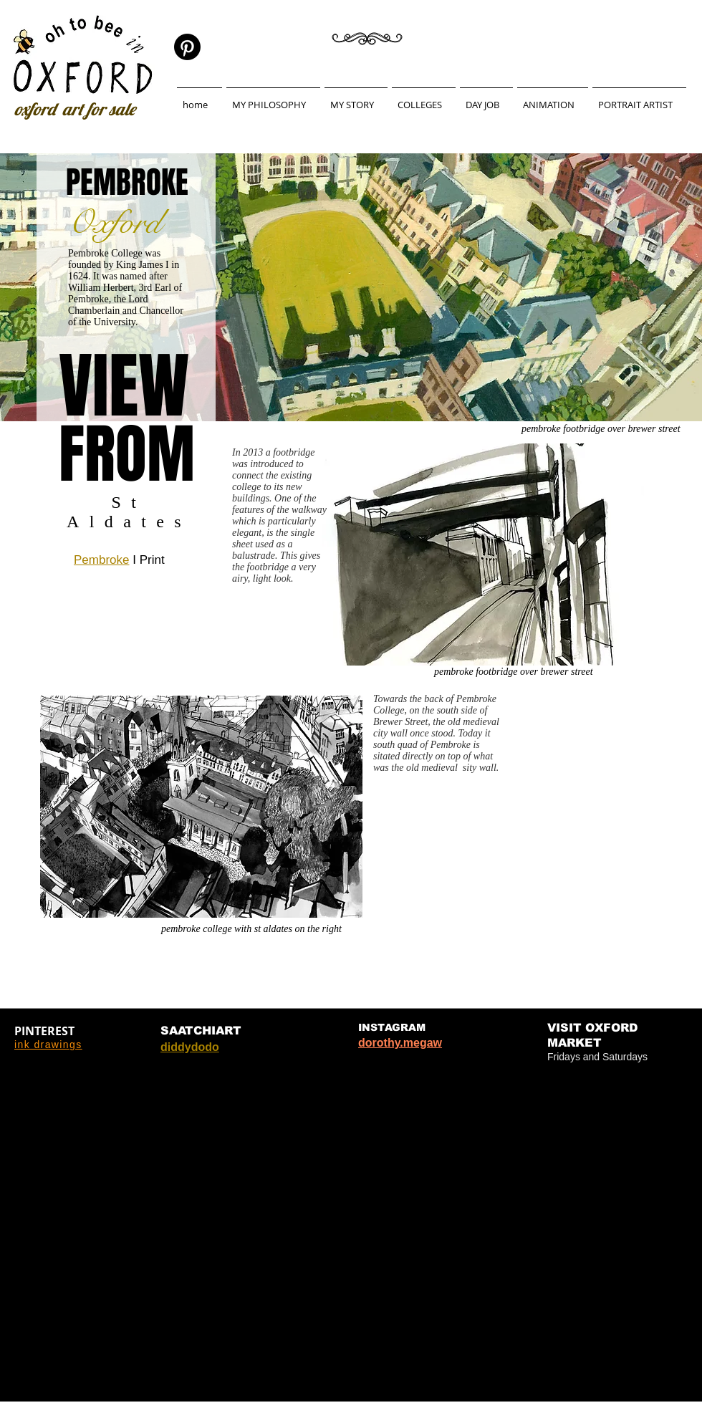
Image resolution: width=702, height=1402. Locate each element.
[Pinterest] (187, 47)
